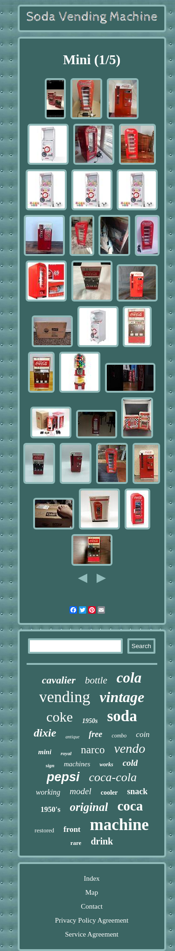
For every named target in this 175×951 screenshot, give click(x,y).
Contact (92, 906)
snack (137, 791)
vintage (121, 697)
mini (44, 752)
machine (119, 825)
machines (77, 764)
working (48, 792)
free (95, 734)
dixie (45, 733)
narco (93, 750)
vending (65, 696)
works (106, 764)
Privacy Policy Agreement (91, 920)
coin (142, 734)
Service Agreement (92, 934)
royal (66, 753)
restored (44, 830)
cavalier (59, 680)
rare (76, 842)
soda (122, 716)
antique (72, 736)
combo (119, 735)
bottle (96, 680)
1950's (51, 809)
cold (130, 763)
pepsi (63, 777)
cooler (109, 792)
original (89, 807)
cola (129, 678)
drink (102, 841)
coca (130, 805)
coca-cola (113, 777)
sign (50, 765)
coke (59, 716)
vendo (129, 748)
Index (91, 878)
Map (91, 892)
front (72, 829)
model (80, 791)
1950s (90, 720)
